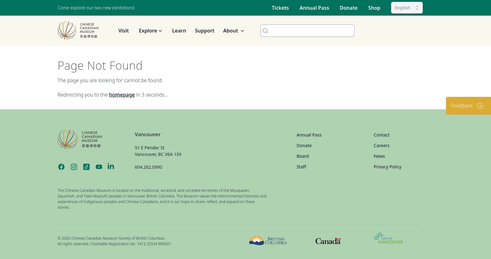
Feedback (467, 106)
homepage (122, 94)
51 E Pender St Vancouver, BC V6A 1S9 (158, 151)
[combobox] (307, 30)
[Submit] (264, 30)
